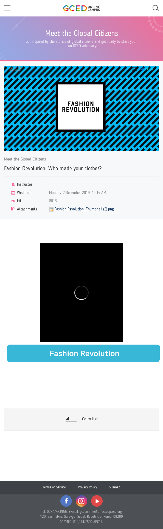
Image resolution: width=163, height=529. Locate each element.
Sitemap (114, 487)
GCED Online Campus (81, 8)
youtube (97, 501)
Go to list (90, 419)
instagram (81, 501)
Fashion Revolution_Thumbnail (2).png (84, 209)
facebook (66, 501)
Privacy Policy (87, 487)
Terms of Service (54, 487)
